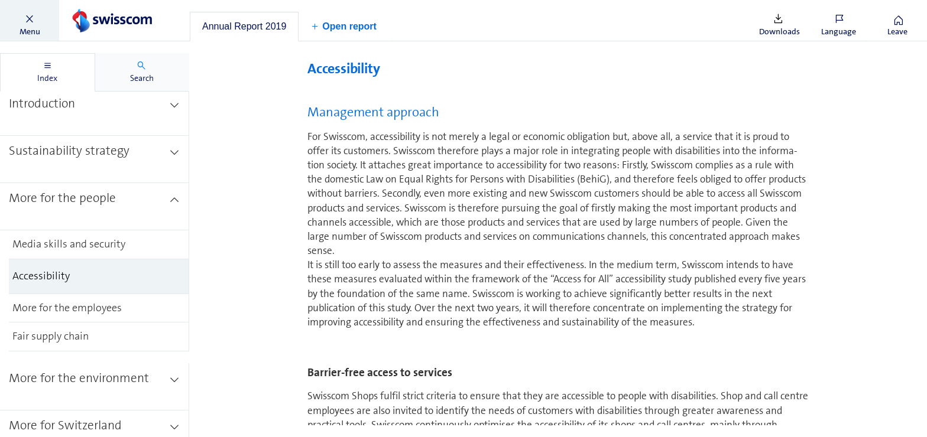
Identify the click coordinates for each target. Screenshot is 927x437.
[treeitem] (94, 112)
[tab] (244, 26)
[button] (29, 20)
